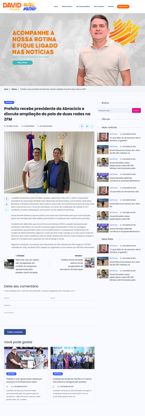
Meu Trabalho (99, 6)
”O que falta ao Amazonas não (124, 191)
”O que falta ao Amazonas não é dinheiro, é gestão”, (125, 139)
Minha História (67, 6)
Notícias (111, 6)
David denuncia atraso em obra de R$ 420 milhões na (125, 151)
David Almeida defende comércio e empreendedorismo (125, 179)
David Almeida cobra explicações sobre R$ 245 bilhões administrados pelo (123, 165)
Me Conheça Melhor (83, 6)
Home (56, 6)
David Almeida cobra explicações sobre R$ (120, 217)
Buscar (136, 110)
